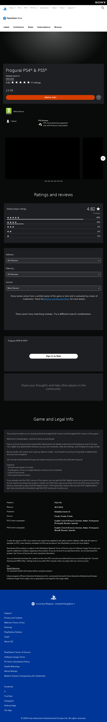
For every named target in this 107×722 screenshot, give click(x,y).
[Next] (103, 155)
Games (11, 8)
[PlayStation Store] (13, 15)
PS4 (25, 8)
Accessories (44, 8)
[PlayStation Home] (5, 8)
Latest (6, 24)
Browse (58, 24)
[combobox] (53, 257)
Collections (18, 24)
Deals (30, 24)
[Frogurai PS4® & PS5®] (42, 156)
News (54, 8)
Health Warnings (13, 566)
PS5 (19, 8)
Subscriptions (43, 24)
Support (71, 8)
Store (62, 8)
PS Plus (33, 8)
